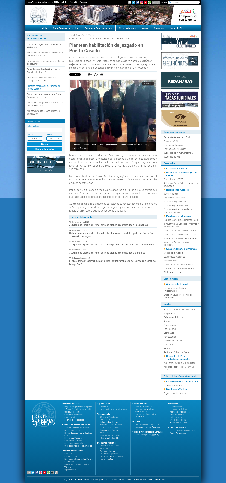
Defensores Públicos (173, 317)
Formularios (69, 462)
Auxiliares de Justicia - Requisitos (179, 362)
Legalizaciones (70, 469)
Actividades (104, 406)
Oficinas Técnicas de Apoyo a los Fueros (182, 174)
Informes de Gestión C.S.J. (110, 438)
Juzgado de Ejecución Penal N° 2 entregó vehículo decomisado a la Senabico (111, 244)
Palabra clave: (33, 126)
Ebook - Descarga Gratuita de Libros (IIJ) (78, 434)
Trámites (67, 467)
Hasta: (49, 134)
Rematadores (170, 336)
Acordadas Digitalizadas (175, 201)
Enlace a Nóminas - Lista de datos (179, 309)
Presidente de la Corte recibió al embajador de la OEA (41, 79)
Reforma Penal (170, 260)
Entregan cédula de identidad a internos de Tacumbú (45, 62)
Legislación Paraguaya (174, 197)
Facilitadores (170, 328)
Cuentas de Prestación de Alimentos (78, 446)
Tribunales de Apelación (175, 148)
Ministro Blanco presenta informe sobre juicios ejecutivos (45, 104)
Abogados (168, 321)
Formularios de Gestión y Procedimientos (175, 289)
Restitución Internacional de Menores (78, 459)
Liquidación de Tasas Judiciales (76, 464)
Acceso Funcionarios (173, 385)
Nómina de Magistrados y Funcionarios (109, 418)
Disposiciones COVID (173, 179)
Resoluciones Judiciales (177, 189)
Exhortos (68, 454)
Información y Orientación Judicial (77, 409)
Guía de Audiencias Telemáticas (181, 248)
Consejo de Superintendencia (99, 28)
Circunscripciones (127, 28)
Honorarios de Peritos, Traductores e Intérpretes (178, 357)
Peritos (167, 348)
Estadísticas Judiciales (174, 256)
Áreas (145, 28)
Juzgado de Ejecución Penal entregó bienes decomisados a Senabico (107, 252)
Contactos (159, 28)
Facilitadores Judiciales (73, 440)
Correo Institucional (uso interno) (182, 381)
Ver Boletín (46, 170)
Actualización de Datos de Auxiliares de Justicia (181, 184)
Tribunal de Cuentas (173, 145)
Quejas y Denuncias (72, 412)
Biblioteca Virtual (176, 417)
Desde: (30, 134)
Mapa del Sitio (177, 28)
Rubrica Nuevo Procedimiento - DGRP (181, 219)
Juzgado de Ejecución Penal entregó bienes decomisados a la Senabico (108, 225)
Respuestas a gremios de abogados (78, 406)
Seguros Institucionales (175, 393)
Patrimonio (104, 432)
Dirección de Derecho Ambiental (179, 264)
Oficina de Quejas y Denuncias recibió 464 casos (44, 45)
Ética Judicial (69, 417)
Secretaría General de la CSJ (177, 137)
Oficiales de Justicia (173, 340)
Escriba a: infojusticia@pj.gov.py (147, 435)
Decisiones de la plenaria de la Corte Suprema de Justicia (44, 95)
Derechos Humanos (72, 430)
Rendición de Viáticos (176, 389)
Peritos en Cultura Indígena (176, 352)
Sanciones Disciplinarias (73, 414)
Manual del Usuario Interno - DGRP (180, 234)
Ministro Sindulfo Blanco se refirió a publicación (43, 112)
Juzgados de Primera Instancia (178, 152)
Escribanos (169, 332)
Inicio (163, 2)
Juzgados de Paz (172, 156)
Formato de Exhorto (72, 456)
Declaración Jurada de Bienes (111, 425)
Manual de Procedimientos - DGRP (180, 230)
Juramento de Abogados (74, 420)
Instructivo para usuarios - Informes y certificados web (181, 225)
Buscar (44, 143)
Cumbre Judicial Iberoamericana (179, 268)
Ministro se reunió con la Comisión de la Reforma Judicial (45, 54)
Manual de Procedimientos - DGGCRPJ (177, 243)
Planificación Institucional (178, 216)
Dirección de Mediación (73, 438)
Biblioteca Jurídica (172, 272)
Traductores (169, 344)
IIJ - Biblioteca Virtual (176, 168)
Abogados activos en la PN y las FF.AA (179, 368)
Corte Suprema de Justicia (65, 28)
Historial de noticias (44, 149)
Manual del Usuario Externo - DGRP (180, 238)
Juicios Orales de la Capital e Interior (113, 409)
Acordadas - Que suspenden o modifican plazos (178, 210)
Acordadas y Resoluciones (176, 205)
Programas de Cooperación (110, 435)
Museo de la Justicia (173, 252)
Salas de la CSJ (171, 141)
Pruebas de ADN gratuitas (74, 443)
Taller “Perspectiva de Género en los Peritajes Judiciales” (43, 70)
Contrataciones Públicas (109, 430)
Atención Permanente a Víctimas (76, 428)
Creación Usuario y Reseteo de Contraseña (178, 296)
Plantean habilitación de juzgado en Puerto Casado (43, 87)
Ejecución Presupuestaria (109, 427)
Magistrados (169, 313)
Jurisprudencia (171, 193)
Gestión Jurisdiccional (177, 284)
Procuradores (170, 325)
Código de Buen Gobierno (110, 422)
